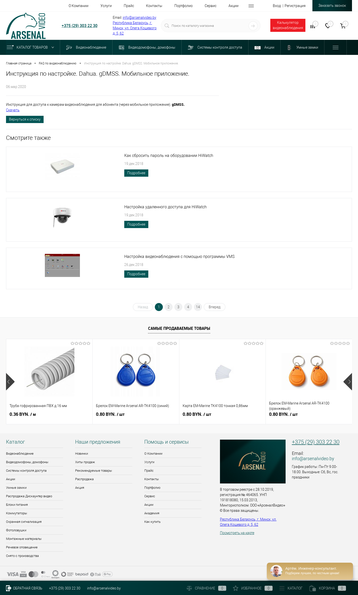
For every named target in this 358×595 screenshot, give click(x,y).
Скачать (13, 110)
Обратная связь (24, 588)
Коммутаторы (16, 513)
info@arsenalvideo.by (139, 18)
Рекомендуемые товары (93, 470)
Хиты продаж (85, 462)
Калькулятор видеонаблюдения (288, 25)
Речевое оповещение (22, 547)
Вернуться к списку (25, 119)
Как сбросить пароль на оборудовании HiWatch (168, 155)
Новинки (81, 453)
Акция (79, 487)
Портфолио (152, 487)
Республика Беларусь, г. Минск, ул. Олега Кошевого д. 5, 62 (135, 28)
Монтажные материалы (24, 539)
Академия (151, 513)
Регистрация (295, 6)
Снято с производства (22, 556)
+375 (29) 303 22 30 (79, 25)
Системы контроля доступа (26, 470)
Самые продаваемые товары (179, 328)
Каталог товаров (31, 47)
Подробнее (136, 173)
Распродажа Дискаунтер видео (29, 496)
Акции (10, 479)
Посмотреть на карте (237, 533)
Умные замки (16, 487)
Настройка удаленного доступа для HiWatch (165, 207)
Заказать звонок (332, 6)
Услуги (149, 462)
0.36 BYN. (23, 414)
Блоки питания (17, 505)
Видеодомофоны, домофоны (27, 462)
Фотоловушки (16, 530)
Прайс (149, 470)
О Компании (153, 453)
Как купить (152, 522)
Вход (277, 6)
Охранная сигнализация (24, 522)
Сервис (149, 496)
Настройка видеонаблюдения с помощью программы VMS (179, 256)
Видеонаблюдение (20, 453)
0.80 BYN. (110, 414)
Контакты (151, 479)
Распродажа (84, 479)
